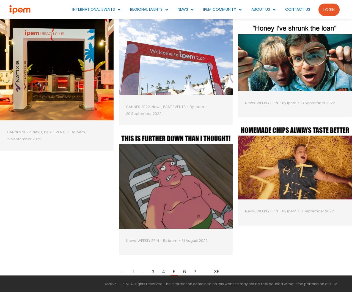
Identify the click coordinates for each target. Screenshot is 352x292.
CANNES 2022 (19, 132)
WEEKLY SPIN (267, 103)
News (37, 132)
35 (216, 272)
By (78, 132)
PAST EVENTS (55, 132)
